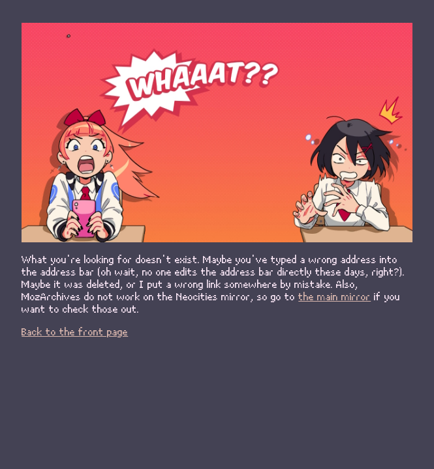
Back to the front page (75, 331)
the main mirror (334, 296)
